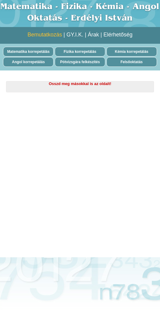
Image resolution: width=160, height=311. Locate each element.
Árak (93, 35)
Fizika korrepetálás (80, 52)
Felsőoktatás (131, 62)
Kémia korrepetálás (132, 52)
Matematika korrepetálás (28, 52)
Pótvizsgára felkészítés (80, 62)
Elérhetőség (117, 35)
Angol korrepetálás (28, 62)
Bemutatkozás (45, 35)
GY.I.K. (75, 35)
